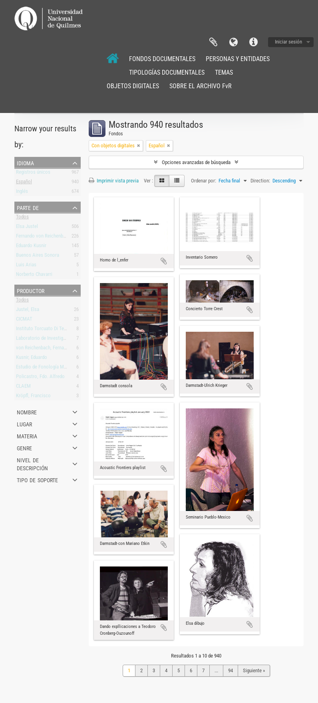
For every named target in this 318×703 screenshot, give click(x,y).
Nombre (27, 411)
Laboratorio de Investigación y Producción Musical (67, 340)
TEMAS (224, 72)
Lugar (24, 423)
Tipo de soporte (37, 479)
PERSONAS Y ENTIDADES (238, 59)
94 (230, 670)
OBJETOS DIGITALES (133, 86)
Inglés (22, 193)
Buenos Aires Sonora (37, 256)
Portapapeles (213, 42)
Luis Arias (26, 266)
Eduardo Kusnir (31, 247)
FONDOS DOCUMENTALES (162, 59)
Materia (27, 435)
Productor (30, 290)
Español (24, 183)
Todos (22, 218)
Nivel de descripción (32, 463)
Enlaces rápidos (253, 42)
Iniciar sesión (288, 42)
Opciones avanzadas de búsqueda (196, 162)
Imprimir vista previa (114, 181)
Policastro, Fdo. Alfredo (40, 378)
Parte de (28, 207)
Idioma (233, 42)
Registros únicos (33, 173)
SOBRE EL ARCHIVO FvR (200, 86)
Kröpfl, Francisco (33, 397)
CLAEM (23, 387)
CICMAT (24, 320)
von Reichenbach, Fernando (44, 349)
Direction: (260, 181)
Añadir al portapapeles (164, 261)
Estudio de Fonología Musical (46, 368)
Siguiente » (254, 670)
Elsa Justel (27, 228)
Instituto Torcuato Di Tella (42, 330)
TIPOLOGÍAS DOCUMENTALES (167, 72)
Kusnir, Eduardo (31, 359)
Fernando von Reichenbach (43, 237)
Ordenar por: (203, 181)
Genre (24, 447)
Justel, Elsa (27, 311)
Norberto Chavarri (34, 276)
